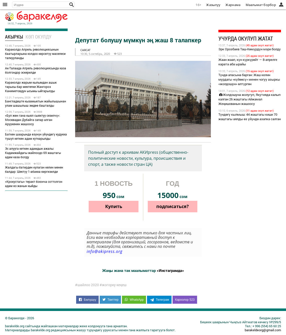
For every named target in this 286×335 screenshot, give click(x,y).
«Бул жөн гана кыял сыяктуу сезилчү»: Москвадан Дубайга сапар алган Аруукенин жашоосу (32, 119)
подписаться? (172, 206)
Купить (113, 206)
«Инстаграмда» (170, 270)
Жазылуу (213, 5)
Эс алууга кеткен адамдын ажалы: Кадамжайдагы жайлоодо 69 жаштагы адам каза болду (33, 152)
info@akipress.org (104, 251)
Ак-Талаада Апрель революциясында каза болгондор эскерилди (35, 70)
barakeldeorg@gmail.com (263, 330)
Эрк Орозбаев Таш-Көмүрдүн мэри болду (249, 49)
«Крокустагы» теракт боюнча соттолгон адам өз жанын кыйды (33, 184)
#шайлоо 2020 (87, 285)
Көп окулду (38, 37)
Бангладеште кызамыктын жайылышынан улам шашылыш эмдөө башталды (35, 103)
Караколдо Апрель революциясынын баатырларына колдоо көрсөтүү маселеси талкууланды (35, 53)
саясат (85, 50)
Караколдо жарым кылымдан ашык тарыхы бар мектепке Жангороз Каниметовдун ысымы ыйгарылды (31, 86)
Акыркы (14, 37)
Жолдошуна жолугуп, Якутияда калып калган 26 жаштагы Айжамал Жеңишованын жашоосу (249, 99)
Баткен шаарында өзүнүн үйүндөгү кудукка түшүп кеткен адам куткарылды (36, 136)
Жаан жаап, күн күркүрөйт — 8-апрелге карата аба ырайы (247, 62)
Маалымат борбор (261, 5)
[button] (72, 5)
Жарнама (232, 5)
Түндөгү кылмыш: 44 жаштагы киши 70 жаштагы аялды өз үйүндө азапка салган (249, 116)
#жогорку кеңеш (113, 285)
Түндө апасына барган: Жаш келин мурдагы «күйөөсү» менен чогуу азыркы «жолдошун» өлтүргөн (249, 79)
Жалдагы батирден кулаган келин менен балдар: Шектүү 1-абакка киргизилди (34, 169)
